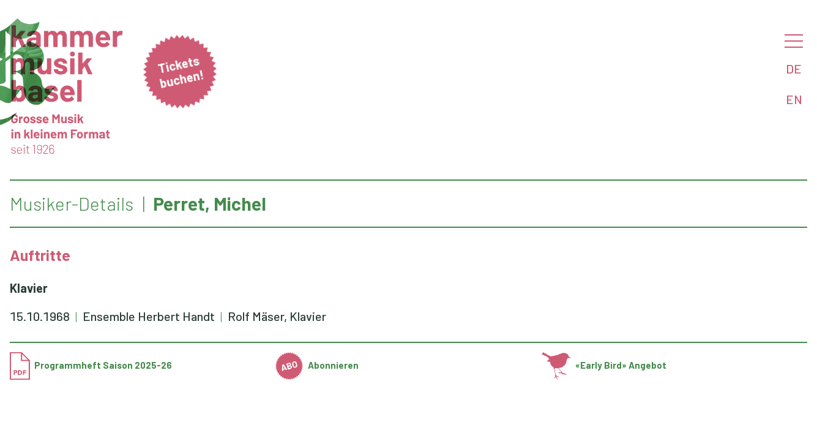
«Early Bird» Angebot (604, 365)
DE (794, 68)
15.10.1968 (40, 316)
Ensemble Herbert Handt (150, 316)
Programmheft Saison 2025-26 (91, 365)
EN (794, 99)
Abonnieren (317, 365)
